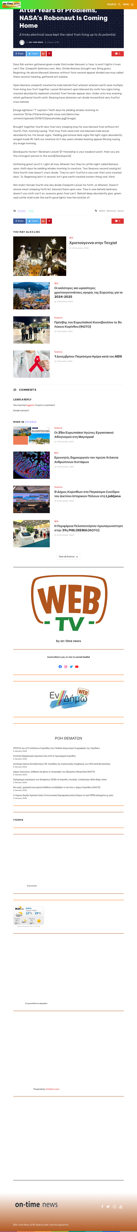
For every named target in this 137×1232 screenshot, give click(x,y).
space (121, 211)
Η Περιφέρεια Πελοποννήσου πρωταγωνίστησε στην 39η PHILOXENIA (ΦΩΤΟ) (88, 528)
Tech (30, 211)
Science (22, 211)
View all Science (68, 556)
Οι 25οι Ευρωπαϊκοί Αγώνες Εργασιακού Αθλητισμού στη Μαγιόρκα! (84, 435)
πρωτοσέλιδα (31, 1003)
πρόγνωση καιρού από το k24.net (28, 926)
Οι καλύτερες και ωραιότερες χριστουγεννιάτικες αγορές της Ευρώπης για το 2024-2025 (88, 292)
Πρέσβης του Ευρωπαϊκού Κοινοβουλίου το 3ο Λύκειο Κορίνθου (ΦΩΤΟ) (88, 324)
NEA (71, 238)
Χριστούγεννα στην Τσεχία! (93, 243)
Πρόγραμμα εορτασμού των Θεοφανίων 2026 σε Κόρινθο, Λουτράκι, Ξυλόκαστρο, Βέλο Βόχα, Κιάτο (60, 779)
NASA (102, 211)
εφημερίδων (43, 1003)
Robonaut (112, 211)
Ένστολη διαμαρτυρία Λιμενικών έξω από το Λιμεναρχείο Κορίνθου (44, 756)
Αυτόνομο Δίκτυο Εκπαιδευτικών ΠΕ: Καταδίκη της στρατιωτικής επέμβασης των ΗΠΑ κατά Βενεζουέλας (61, 764)
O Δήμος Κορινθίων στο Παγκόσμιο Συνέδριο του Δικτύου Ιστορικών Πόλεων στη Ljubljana (87, 494)
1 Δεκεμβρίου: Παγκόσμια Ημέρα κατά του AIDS (88, 356)
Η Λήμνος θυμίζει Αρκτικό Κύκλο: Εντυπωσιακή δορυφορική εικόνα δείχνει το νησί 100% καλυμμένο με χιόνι (63, 795)
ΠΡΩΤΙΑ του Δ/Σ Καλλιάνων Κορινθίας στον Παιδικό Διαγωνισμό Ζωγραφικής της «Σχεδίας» (56, 748)
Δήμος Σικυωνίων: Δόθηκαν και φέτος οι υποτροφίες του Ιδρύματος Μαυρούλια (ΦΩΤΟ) (54, 771)
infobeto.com (52, 1089)
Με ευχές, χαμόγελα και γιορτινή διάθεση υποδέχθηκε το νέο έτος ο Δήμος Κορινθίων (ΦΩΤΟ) (56, 787)
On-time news (36, 42)
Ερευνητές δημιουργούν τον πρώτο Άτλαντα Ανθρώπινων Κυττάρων (86, 460)
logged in (30, 405)
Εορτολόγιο (32, 886)
